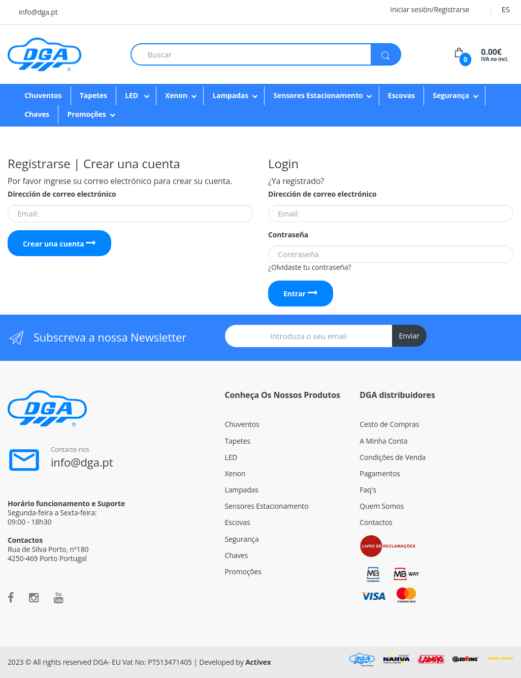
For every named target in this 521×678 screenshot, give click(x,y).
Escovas (401, 95)
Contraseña (288, 234)
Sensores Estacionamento (318, 95)
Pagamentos (380, 473)
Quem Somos (382, 506)
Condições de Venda (393, 457)
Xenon (176, 95)
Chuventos (42, 95)
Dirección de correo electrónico (62, 194)
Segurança (451, 95)
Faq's (368, 490)
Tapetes (93, 95)
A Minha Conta (383, 441)
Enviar (409, 336)
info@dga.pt (38, 12)
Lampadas (230, 95)
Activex (258, 662)
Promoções (87, 114)
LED (132, 95)
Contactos (376, 522)
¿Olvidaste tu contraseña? (309, 267)
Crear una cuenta (59, 244)
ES (505, 9)
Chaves (36, 114)
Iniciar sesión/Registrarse (423, 9)
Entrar (300, 293)
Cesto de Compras (389, 424)
